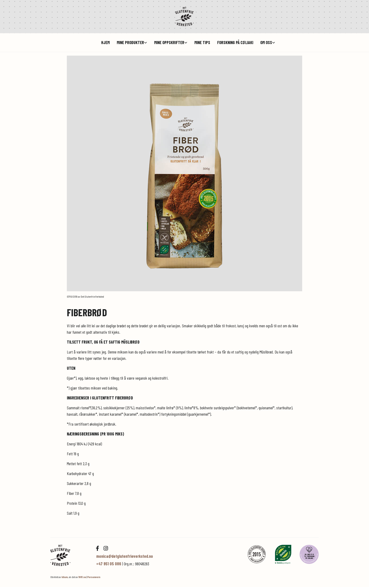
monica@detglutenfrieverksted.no (124, 556)
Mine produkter (130, 42)
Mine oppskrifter (169, 42)
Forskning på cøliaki (235, 42)
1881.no (82, 577)
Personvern (93, 577)
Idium (64, 577)
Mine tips (202, 42)
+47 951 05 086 (108, 563)
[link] (128, 42)
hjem (105, 42)
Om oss (266, 42)
